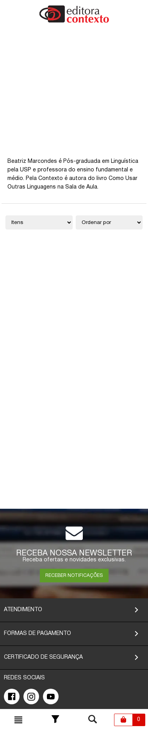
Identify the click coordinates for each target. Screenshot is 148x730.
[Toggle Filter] (55, 720)
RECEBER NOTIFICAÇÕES (74, 575)
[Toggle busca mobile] (18, 720)
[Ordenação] (109, 222)
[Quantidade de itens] (39, 222)
